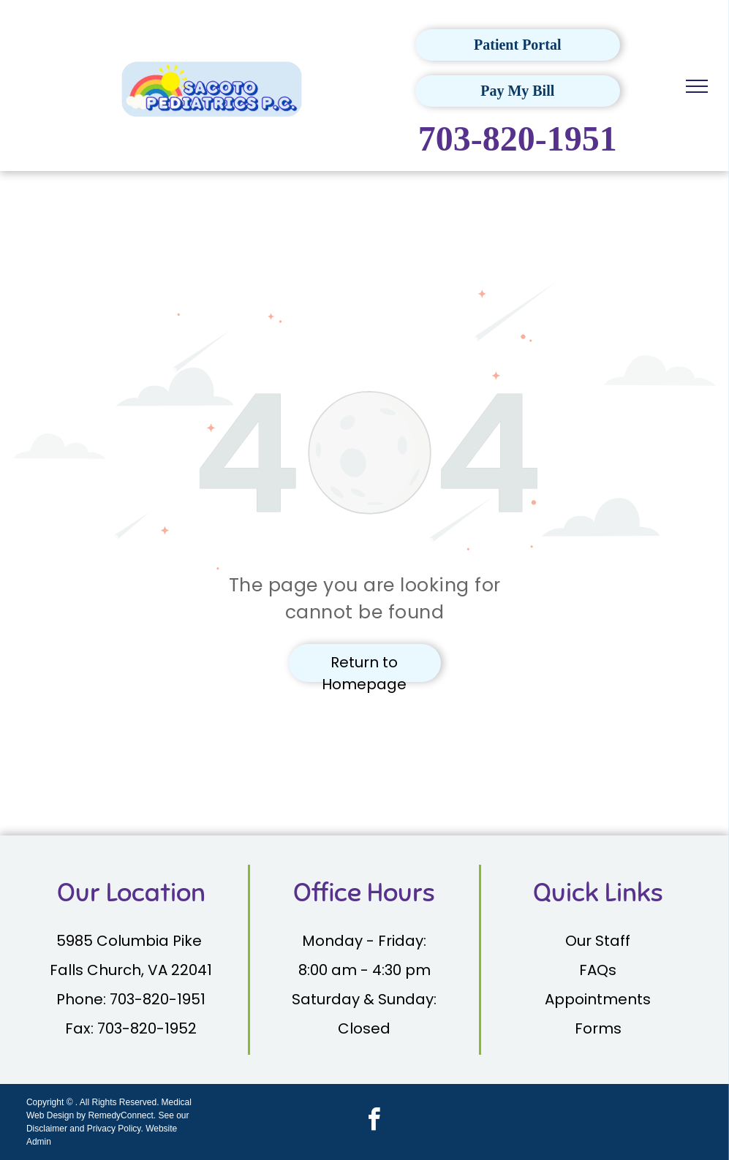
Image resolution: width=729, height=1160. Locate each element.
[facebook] (373, 1122)
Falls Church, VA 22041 (131, 970)
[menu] (697, 86)
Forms (598, 1028)
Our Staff (597, 940)
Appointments (598, 999)
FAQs (597, 970)
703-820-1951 (517, 138)
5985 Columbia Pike (130, 940)
